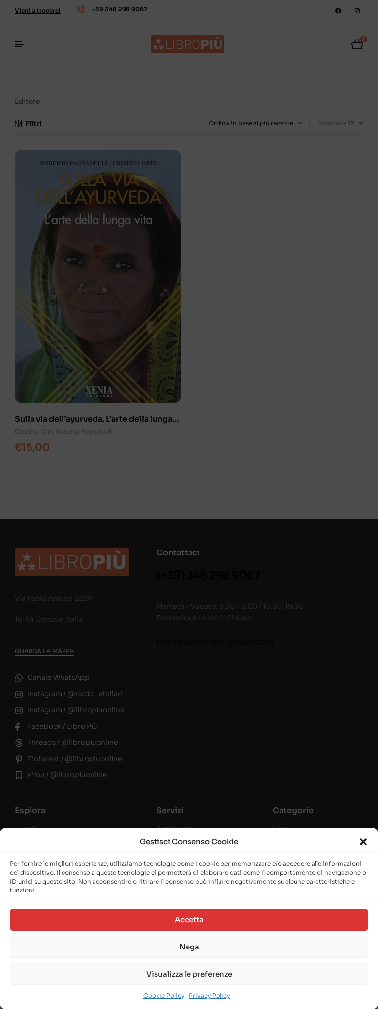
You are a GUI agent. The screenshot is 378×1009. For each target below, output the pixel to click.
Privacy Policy (209, 995)
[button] (363, 842)
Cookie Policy (163, 995)
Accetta (189, 919)
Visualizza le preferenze (189, 973)
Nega (189, 946)
